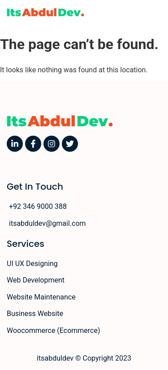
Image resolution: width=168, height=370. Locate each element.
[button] (157, 12)
